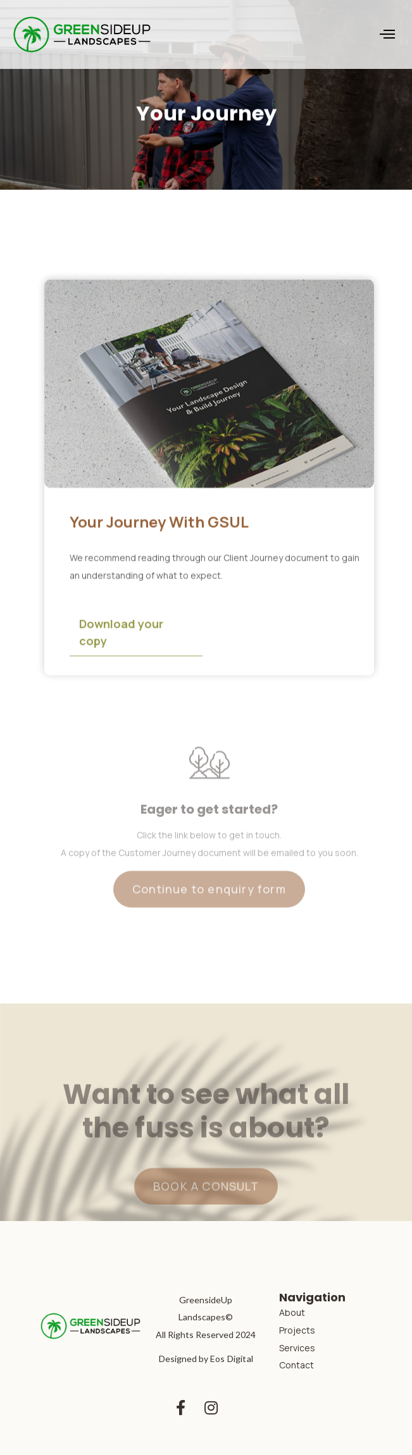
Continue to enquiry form (209, 903)
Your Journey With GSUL (159, 523)
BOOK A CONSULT (206, 1200)
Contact (296, 1365)
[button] (387, 34)
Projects (297, 1330)
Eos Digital (231, 1358)
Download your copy (121, 633)
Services (297, 1348)
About (292, 1312)
